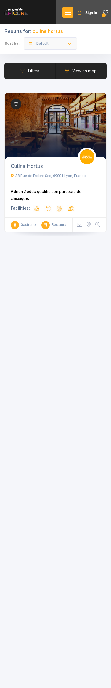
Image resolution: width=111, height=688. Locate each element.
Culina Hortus (27, 166)
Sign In (87, 12)
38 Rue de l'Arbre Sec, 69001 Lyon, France (48, 175)
